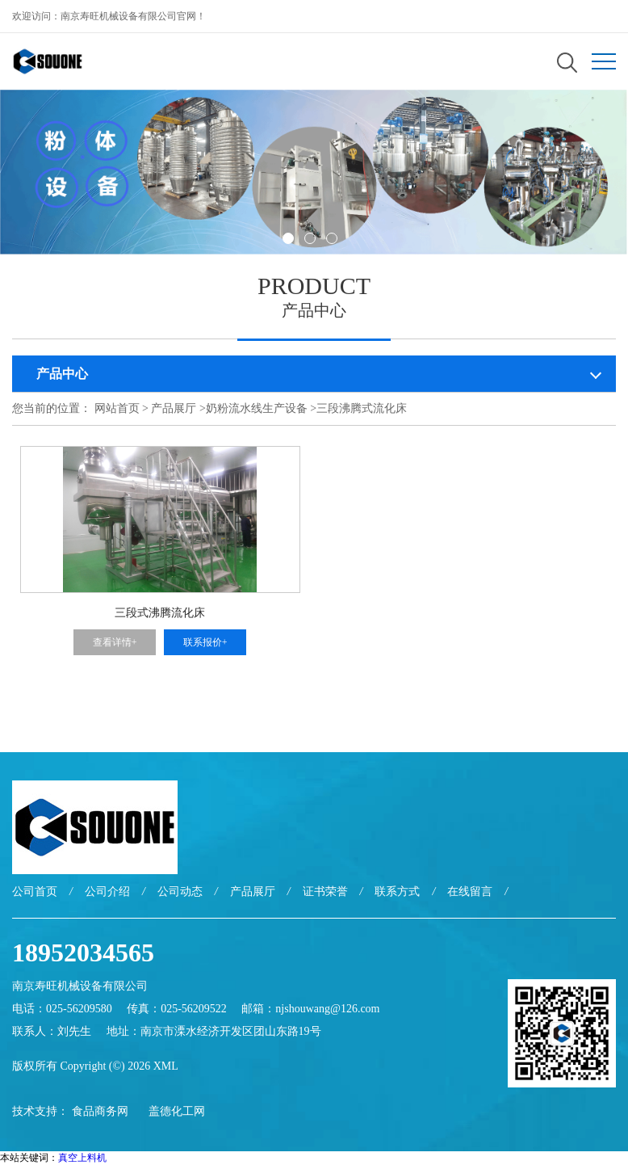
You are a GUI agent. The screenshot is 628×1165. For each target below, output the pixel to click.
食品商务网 (100, 1111)
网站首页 (117, 408)
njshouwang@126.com (327, 1009)
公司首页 (34, 891)
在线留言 (469, 891)
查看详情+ (115, 642)
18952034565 (83, 952)
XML (165, 1066)
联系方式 (397, 891)
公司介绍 (107, 891)
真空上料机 (82, 1157)
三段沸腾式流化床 (361, 408)
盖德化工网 (177, 1111)
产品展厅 (173, 408)
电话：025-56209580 (62, 1009)
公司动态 (180, 891)
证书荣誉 (325, 891)
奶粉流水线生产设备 (257, 408)
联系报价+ (205, 642)
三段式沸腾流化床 (160, 613)
